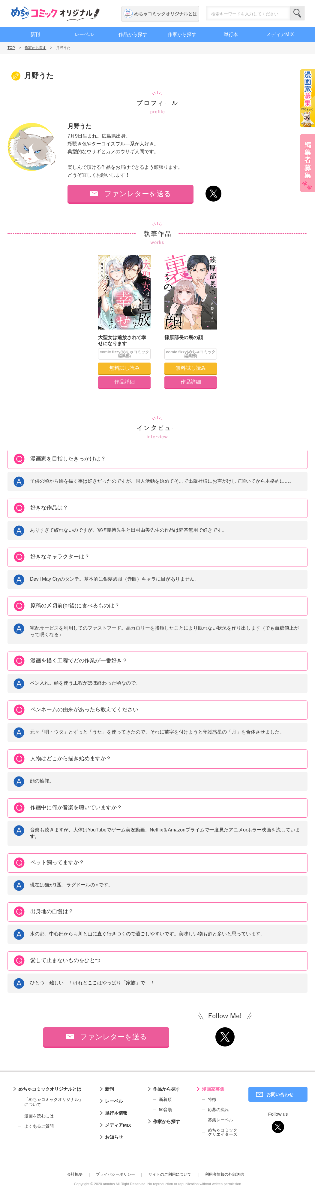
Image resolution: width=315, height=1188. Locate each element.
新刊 (35, 34)
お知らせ (114, 1137)
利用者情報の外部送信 (224, 1174)
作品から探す (132, 34)
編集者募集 (307, 163)
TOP (11, 48)
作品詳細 (124, 382)
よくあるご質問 (39, 1126)
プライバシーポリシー (115, 1174)
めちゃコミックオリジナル (55, 13)
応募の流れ (218, 1109)
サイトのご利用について (169, 1174)
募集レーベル (220, 1120)
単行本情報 (116, 1113)
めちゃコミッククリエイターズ (222, 1132)
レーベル (84, 34)
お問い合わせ (279, 1094)
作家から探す (182, 34)
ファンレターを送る (137, 194)
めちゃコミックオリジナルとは (165, 13)
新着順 (165, 1099)
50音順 (165, 1109)
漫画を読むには (39, 1116)
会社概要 (74, 1174)
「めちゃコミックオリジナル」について (50, 1102)
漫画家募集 (213, 1089)
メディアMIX (280, 34)
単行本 (231, 34)
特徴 (212, 1099)
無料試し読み (124, 368)
